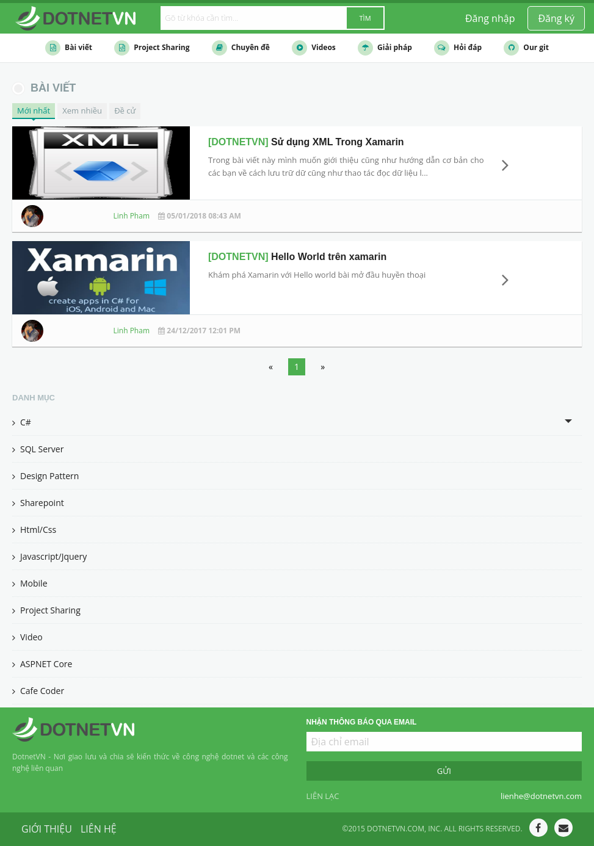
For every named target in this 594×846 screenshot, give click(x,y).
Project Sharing (151, 48)
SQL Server (37, 449)
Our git (526, 48)
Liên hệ (99, 829)
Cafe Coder (38, 690)
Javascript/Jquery (49, 556)
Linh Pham (132, 216)
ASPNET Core (42, 664)
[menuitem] (556, 18)
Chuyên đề (241, 48)
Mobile (30, 583)
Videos (314, 48)
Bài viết (68, 48)
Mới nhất (33, 110)
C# (21, 422)
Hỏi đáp (458, 48)
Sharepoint (38, 502)
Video (27, 637)
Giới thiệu (46, 829)
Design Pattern (45, 476)
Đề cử (125, 110)
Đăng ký (556, 18)
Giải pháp (385, 48)
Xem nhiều (82, 110)
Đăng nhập (490, 18)
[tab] (297, 422)
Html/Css (34, 529)
